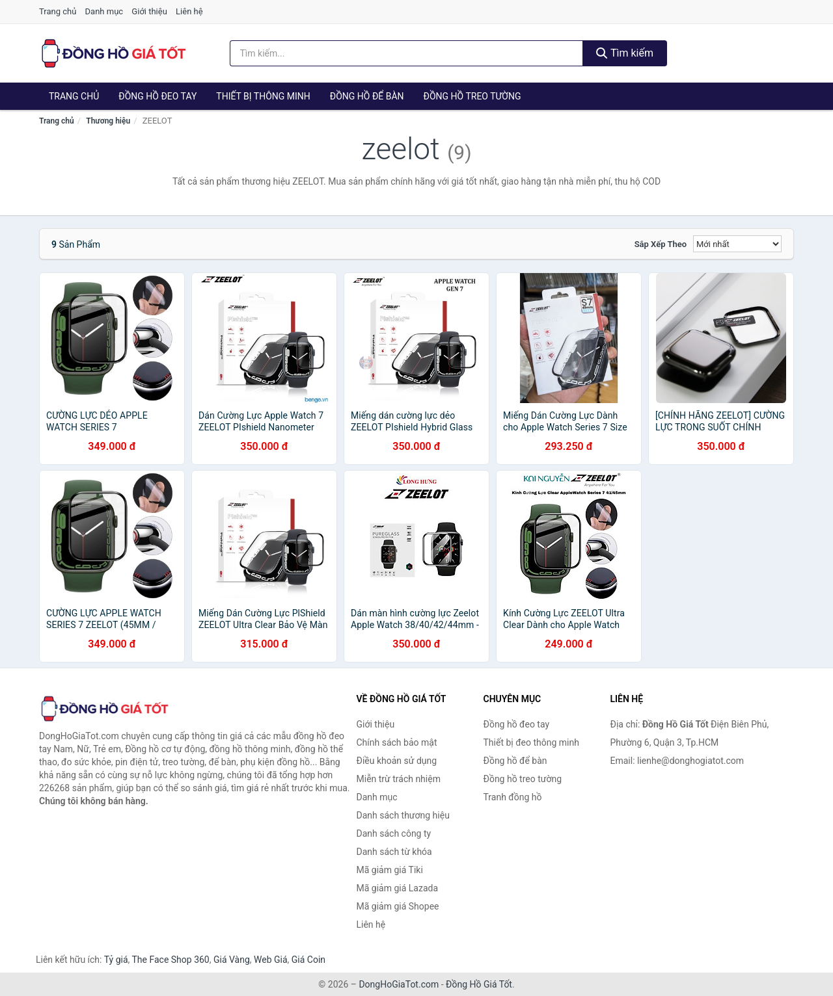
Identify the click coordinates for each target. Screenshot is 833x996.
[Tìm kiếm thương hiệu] (407, 53)
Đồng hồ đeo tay (157, 96)
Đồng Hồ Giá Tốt (479, 984)
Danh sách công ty (394, 833)
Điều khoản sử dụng (397, 760)
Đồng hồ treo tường (472, 96)
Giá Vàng (231, 959)
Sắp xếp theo (661, 244)
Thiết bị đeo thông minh (531, 742)
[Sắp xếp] (737, 243)
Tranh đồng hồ (513, 797)
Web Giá (271, 959)
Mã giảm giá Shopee (398, 906)
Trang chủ (57, 11)
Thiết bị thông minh (263, 96)
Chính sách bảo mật (397, 742)
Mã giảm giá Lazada (398, 888)
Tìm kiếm (624, 53)
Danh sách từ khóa (394, 851)
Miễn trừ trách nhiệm (399, 779)
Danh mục (104, 11)
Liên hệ (189, 11)
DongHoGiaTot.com (399, 984)
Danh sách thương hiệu (403, 815)
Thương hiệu (108, 120)
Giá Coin (308, 959)
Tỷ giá (116, 959)
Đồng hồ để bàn (367, 96)
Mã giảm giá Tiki (390, 870)
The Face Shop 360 (170, 959)
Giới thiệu (149, 11)
